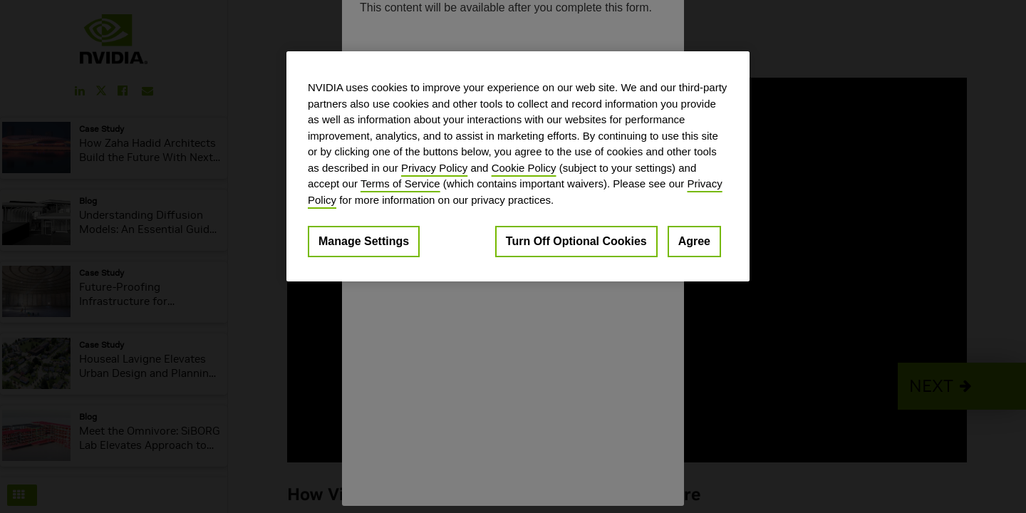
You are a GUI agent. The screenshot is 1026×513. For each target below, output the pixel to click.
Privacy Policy (434, 168)
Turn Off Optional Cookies (576, 241)
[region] (518, 166)
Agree (694, 241)
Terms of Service (400, 183)
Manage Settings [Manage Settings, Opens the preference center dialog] (363, 241)
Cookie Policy (524, 168)
